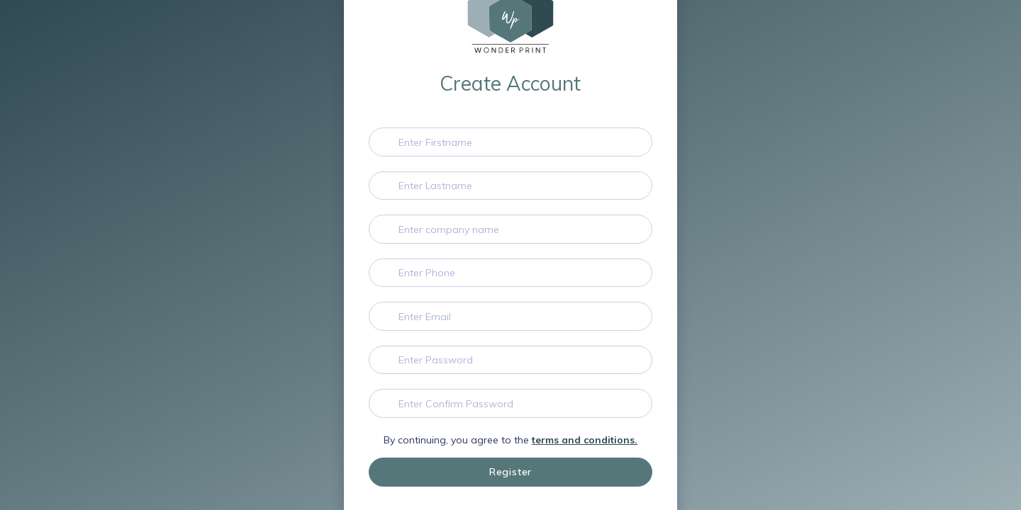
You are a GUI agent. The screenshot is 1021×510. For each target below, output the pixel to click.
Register (510, 471)
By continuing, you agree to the (510, 440)
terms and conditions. (584, 440)
